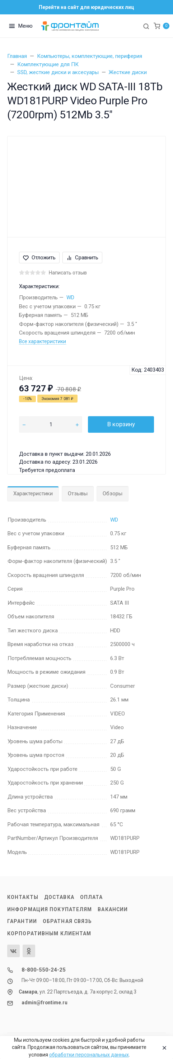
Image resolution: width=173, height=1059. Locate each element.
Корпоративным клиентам (49, 933)
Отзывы (78, 493)
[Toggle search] (146, 25)
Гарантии (22, 921)
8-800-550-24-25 (44, 970)
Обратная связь (67, 921)
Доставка (59, 897)
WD (70, 297)
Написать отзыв (68, 273)
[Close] (162, 1047)
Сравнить (82, 257)
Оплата (91, 897)
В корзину (121, 424)
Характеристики (33, 493)
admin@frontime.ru (44, 1002)
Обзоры (112, 493)
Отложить (39, 257)
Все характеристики (42, 341)
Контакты (22, 897)
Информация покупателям (49, 909)
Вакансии (113, 909)
